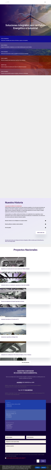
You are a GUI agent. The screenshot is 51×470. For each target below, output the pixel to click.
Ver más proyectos (25, 362)
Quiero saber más (40, 232)
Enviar (43, 461)
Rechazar (43, 467)
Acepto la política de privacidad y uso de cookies (15, 458)
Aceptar (36, 467)
